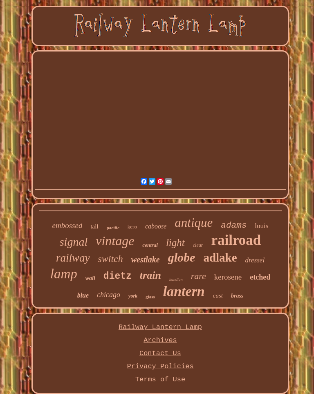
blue (83, 295)
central (150, 245)
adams (234, 225)
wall (90, 278)
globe (181, 257)
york (132, 296)
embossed (67, 225)
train (150, 275)
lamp (63, 273)
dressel (255, 260)
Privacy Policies (160, 366)
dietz (117, 276)
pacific (113, 227)
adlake (220, 257)
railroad (236, 240)
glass (150, 296)
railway (73, 258)
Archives (160, 340)
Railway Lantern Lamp (160, 327)
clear (198, 245)
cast (218, 295)
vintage (115, 240)
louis (261, 226)
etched (260, 277)
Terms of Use (160, 379)
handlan (176, 279)
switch (110, 258)
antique (194, 222)
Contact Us (160, 353)
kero (132, 227)
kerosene (228, 277)
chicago (108, 295)
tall (94, 226)
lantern (184, 291)
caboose (155, 226)
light (175, 242)
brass (237, 296)
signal (73, 241)
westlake (145, 259)
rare (198, 276)
